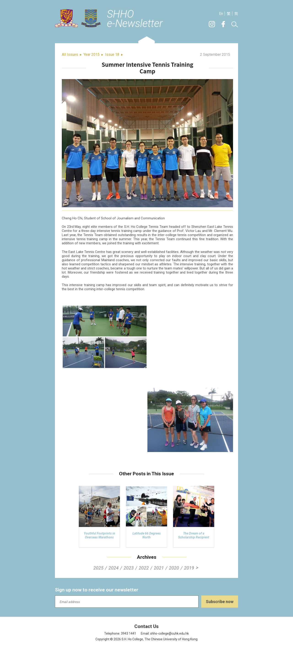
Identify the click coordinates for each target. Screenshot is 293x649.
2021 (159, 568)
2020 (174, 568)
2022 (144, 568)
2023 (129, 568)
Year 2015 (92, 54)
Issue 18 (112, 54)
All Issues (70, 54)
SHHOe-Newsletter (135, 19)
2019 (189, 568)
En (221, 13)
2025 (98, 568)
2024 (114, 568)
